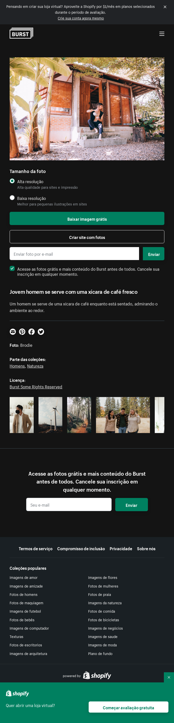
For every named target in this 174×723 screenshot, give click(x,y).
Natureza (35, 365)
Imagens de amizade (26, 586)
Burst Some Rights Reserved (36, 386)
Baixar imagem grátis (87, 218)
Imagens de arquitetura (28, 653)
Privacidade (121, 548)
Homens (17, 365)
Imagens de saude (103, 636)
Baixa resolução (31, 198)
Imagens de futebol (25, 611)
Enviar (154, 253)
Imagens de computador (29, 628)
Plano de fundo (100, 653)
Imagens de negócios (105, 628)
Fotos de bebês (22, 619)
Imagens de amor (23, 577)
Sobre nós (146, 548)
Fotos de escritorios (26, 644)
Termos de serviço (35, 548)
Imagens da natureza (105, 602)
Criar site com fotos (87, 236)
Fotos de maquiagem (26, 602)
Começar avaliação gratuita (128, 707)
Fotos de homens (23, 594)
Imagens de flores (102, 577)
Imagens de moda (102, 644)
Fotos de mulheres (103, 586)
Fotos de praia (99, 594)
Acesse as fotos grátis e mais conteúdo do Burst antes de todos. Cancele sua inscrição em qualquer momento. (84, 271)
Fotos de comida (101, 611)
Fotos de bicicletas (103, 619)
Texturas (16, 636)
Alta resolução (30, 181)
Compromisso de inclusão (81, 548)
